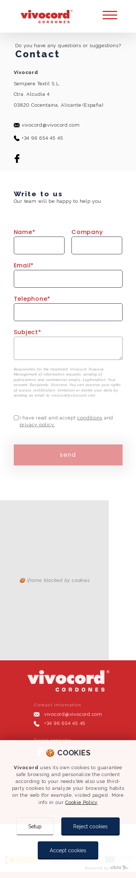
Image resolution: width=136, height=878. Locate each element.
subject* (27, 332)
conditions (89, 417)
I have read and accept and (67, 421)
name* (25, 232)
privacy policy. (37, 424)
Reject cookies (90, 826)
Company (87, 232)
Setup (35, 826)
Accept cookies (68, 850)
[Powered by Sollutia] (68, 868)
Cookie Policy (81, 802)
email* (24, 265)
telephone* (32, 299)
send (68, 455)
